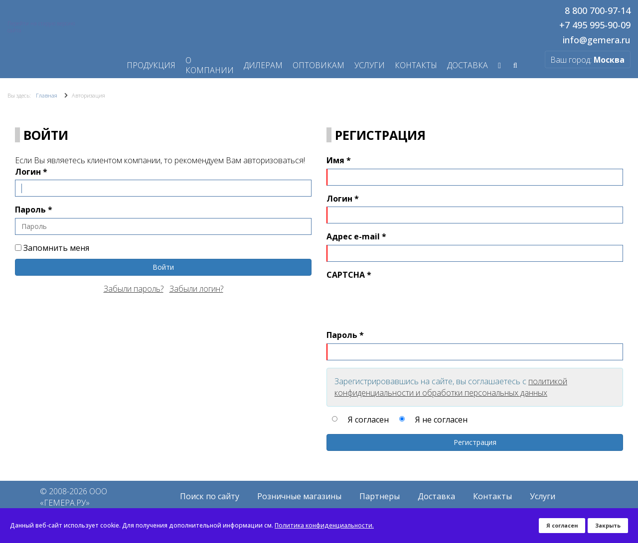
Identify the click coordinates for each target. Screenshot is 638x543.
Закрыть (608, 525)
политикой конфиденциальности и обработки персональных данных (450, 387)
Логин (31, 171)
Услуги (369, 65)
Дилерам (263, 65)
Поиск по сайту (209, 496)
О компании (209, 65)
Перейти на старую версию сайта (41, 27)
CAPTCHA (348, 274)
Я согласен (368, 419)
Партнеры (379, 496)
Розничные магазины (299, 496)
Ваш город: (586, 59)
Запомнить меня (52, 247)
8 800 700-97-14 (598, 11)
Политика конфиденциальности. (324, 525)
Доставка (436, 496)
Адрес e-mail (356, 236)
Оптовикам (318, 65)
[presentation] (402, 302)
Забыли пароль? (133, 288)
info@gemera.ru (597, 40)
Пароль (33, 209)
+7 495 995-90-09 (595, 25)
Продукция (151, 65)
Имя (338, 160)
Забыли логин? (196, 288)
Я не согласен (441, 419)
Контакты (416, 65)
